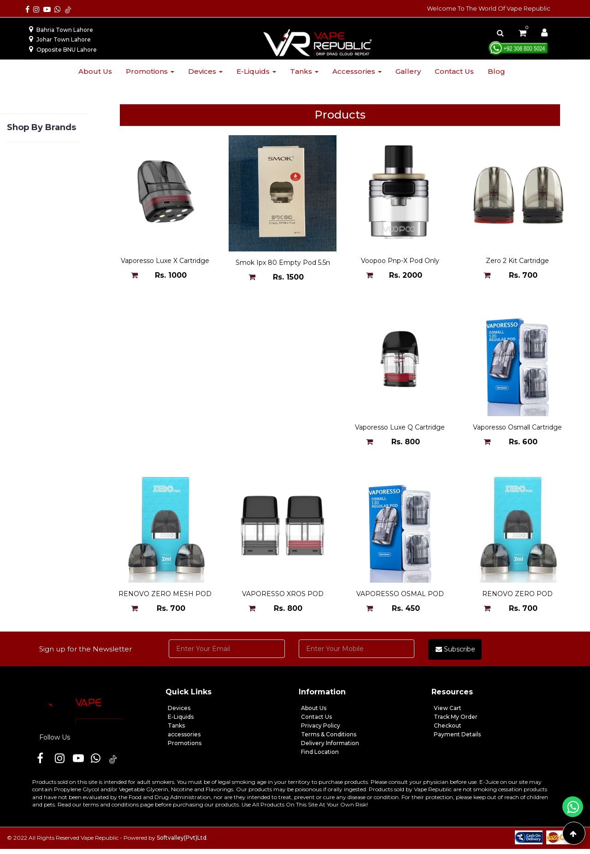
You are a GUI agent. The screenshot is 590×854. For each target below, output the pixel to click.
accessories (184, 739)
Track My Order (456, 721)
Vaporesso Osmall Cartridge (282, 431)
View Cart (447, 713)
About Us (313, 713)
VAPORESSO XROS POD (517, 431)
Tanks (304, 71)
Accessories (357, 71)
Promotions (150, 71)
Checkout (447, 730)
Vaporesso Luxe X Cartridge (165, 262)
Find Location (320, 756)
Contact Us (316, 721)
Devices (205, 71)
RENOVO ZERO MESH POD (400, 431)
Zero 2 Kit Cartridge (517, 262)
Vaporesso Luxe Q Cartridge (165, 431)
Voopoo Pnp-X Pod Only (400, 262)
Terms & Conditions (328, 739)
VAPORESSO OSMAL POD (165, 599)
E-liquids (256, 71)
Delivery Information (330, 748)
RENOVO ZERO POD (283, 599)
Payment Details (457, 739)
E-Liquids (181, 721)
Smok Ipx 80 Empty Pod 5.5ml (285, 262)
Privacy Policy (320, 730)
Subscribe (455, 654)
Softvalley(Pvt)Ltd (181, 842)
